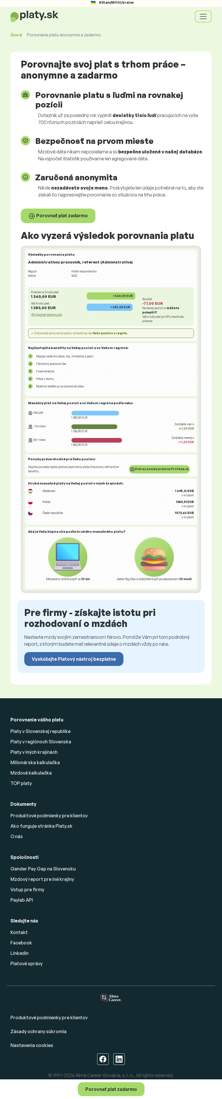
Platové (26, 963)
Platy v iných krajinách (34, 752)
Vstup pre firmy (27, 889)
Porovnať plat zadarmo (58, 216)
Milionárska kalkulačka (35, 762)
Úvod (16, 34)
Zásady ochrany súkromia (38, 1031)
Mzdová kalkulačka (31, 773)
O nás (16, 836)
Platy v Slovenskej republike (40, 731)
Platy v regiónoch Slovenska (40, 742)
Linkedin (19, 953)
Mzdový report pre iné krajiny (42, 879)
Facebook (21, 943)
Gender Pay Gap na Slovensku (43, 869)
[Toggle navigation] (203, 16)
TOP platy (21, 783)
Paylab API (21, 900)
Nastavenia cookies (31, 1045)
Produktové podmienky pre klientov (49, 815)
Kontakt (19, 932)
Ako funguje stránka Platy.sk (41, 826)
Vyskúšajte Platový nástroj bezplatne (74, 659)
